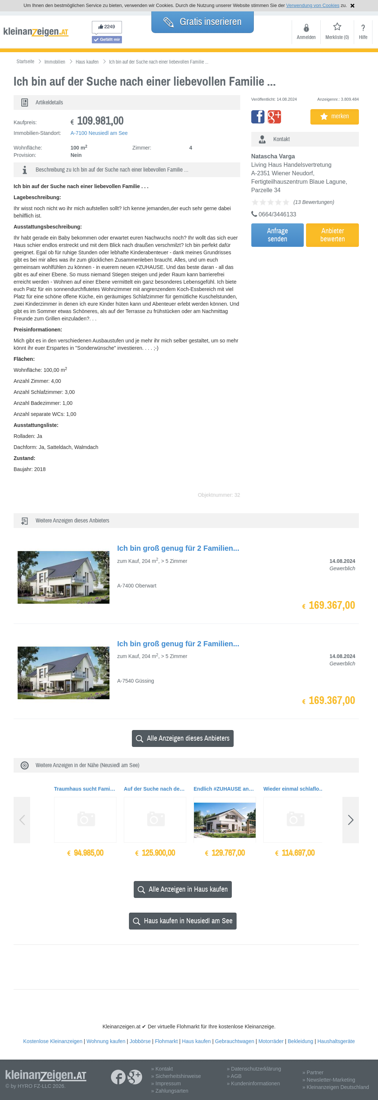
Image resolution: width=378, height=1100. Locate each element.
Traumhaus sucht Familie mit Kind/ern (85, 789)
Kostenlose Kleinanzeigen (52, 1041)
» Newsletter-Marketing (328, 1080)
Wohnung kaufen (106, 1041)
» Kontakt (162, 1069)
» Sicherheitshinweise (176, 1076)
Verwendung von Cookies (312, 5)
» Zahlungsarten (169, 1091)
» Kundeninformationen (253, 1083)
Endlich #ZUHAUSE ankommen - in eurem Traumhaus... (225, 789)
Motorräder (270, 1041)
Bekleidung (300, 1041)
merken (334, 116)
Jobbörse (140, 1041)
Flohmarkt (166, 1041)
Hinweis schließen (352, 6)
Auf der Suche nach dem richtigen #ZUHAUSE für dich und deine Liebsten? (155, 789)
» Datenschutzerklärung (254, 1069)
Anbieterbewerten (332, 235)
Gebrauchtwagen (234, 1041)
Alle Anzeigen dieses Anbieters (183, 738)
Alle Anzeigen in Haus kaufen (183, 889)
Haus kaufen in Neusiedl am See (183, 920)
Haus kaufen (196, 1041)
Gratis (202, 21)
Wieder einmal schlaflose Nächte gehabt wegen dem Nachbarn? (294, 789)
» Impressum (166, 1083)
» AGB (234, 1076)
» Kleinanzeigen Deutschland (335, 1087)
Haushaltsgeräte (336, 1041)
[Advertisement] (315, 300)
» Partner (313, 1072)
